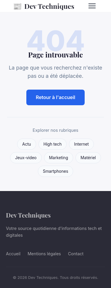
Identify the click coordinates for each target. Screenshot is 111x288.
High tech (53, 144)
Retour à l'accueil (55, 97)
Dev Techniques (43, 6)
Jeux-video (25, 157)
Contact (75, 253)
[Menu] (92, 6)
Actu (26, 144)
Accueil (13, 253)
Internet (81, 144)
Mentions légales (44, 253)
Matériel (88, 157)
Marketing (58, 157)
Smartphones (55, 171)
